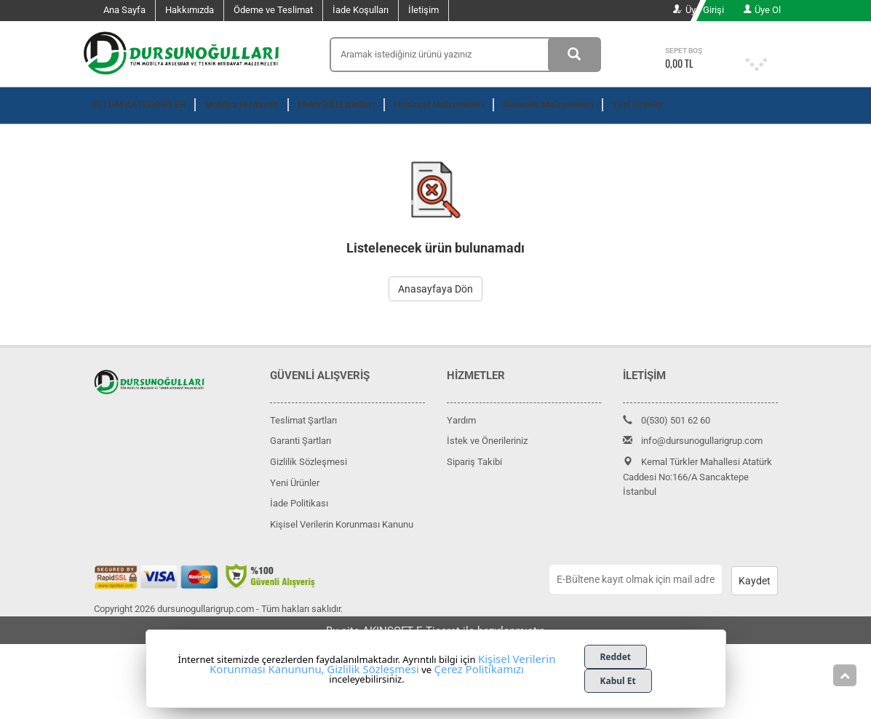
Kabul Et (618, 681)
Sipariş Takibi (474, 461)
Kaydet (755, 581)
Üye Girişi (698, 9)
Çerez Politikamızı (479, 669)
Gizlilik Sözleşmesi (308, 461)
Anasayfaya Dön (435, 289)
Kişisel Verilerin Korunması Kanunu (341, 524)
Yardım (461, 420)
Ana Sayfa (124, 9)
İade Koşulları (361, 9)
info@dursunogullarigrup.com (693, 440)
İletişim (423, 9)
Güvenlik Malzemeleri (548, 104)
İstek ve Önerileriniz (487, 440)
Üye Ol (762, 9)
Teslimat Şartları (303, 420)
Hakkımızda (189, 9)
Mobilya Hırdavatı (241, 104)
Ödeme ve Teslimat (273, 9)
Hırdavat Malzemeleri (439, 104)
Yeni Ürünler (638, 104)
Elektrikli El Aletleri (336, 104)
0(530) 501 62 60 (666, 420)
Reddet (616, 657)
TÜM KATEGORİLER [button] (139, 104)
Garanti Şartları (300, 440)
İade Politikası (299, 503)
